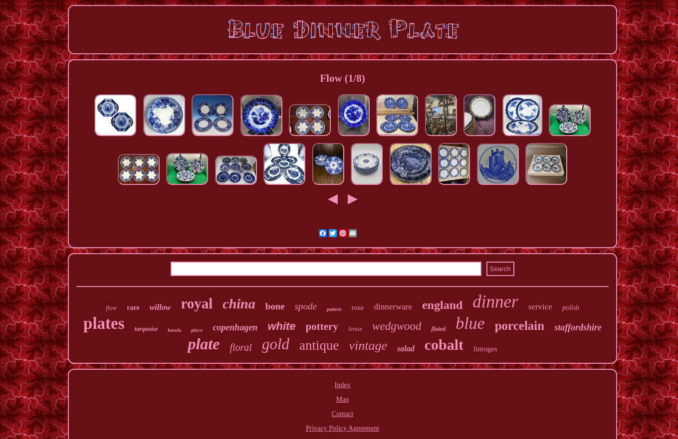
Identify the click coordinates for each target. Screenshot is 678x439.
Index (343, 385)
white (281, 326)
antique (319, 345)
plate (204, 344)
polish (570, 307)
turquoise (146, 328)
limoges (485, 349)
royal (197, 303)
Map (342, 399)
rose (358, 307)
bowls (174, 330)
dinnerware (393, 306)
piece (197, 330)
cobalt (444, 344)
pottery (322, 326)
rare (133, 307)
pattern (334, 309)
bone (275, 306)
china (239, 303)
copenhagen (235, 327)
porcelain (520, 325)
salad (406, 348)
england (442, 304)
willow (160, 307)
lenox (355, 328)
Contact (343, 414)
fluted (438, 328)
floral (240, 347)
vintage (368, 345)
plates (104, 323)
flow (111, 307)
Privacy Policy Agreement (342, 428)
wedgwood (396, 326)
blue (470, 323)
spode (306, 306)
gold (275, 344)
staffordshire (578, 327)
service (540, 306)
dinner (495, 301)
